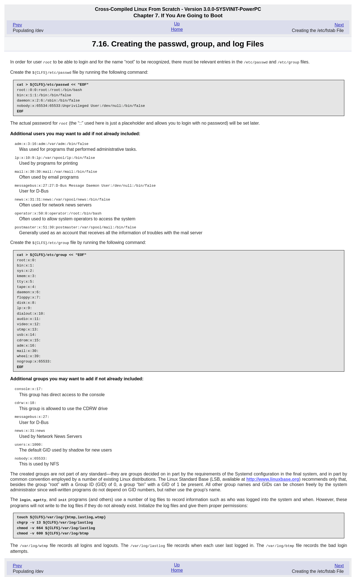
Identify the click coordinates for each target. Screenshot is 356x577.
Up (177, 23)
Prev (17, 25)
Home (177, 29)
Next (339, 25)
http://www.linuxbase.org (272, 474)
